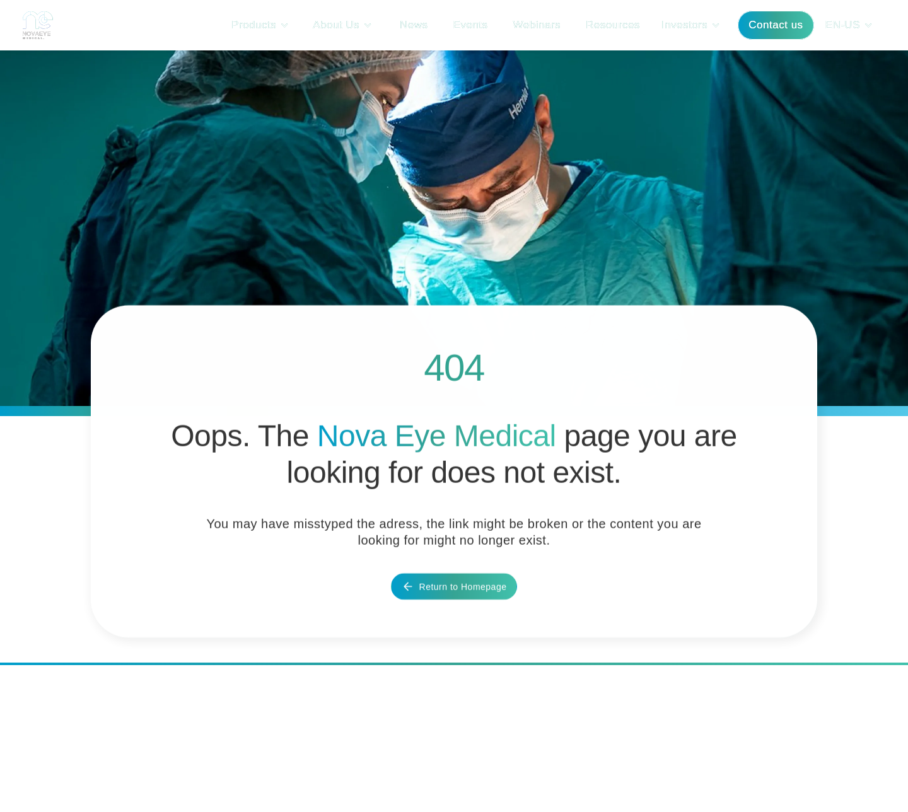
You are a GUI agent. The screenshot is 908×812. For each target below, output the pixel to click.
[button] (263, 25)
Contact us (775, 25)
